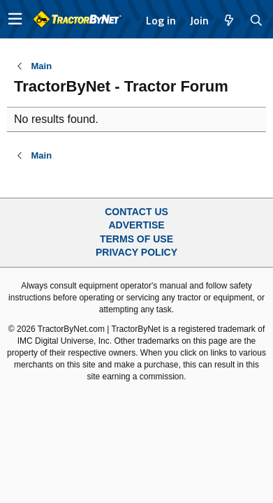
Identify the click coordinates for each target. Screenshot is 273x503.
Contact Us (136, 211)
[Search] (256, 20)
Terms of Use (136, 239)
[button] (15, 19)
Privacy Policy (136, 252)
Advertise (136, 225)
